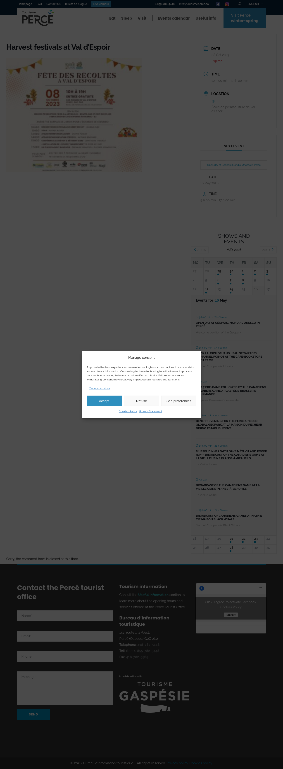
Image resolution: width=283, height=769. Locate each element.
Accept (104, 401)
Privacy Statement (150, 411)
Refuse (141, 401)
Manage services (99, 388)
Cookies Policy (128, 411)
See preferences (178, 401)
